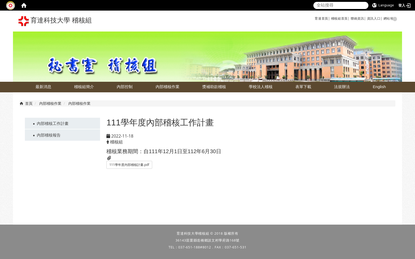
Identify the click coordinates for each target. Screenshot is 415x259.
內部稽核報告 (49, 135)
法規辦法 (342, 86)
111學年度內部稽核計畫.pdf (129, 164)
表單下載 (303, 86)
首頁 (29, 103)
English (379, 86)
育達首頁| (322, 18)
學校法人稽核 (261, 86)
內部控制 (125, 86)
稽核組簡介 (84, 86)
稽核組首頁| (340, 18)
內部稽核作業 (167, 86)
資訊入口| (374, 18)
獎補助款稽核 (214, 86)
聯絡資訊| (358, 18)
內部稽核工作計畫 (53, 123)
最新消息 (43, 86)
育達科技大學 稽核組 (55, 21)
